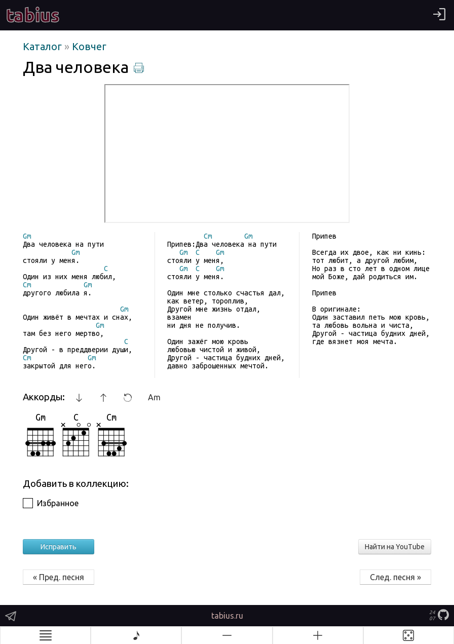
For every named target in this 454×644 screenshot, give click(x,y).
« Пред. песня (58, 577)
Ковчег (89, 46)
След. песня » (395, 577)
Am (154, 397)
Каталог (43, 46)
